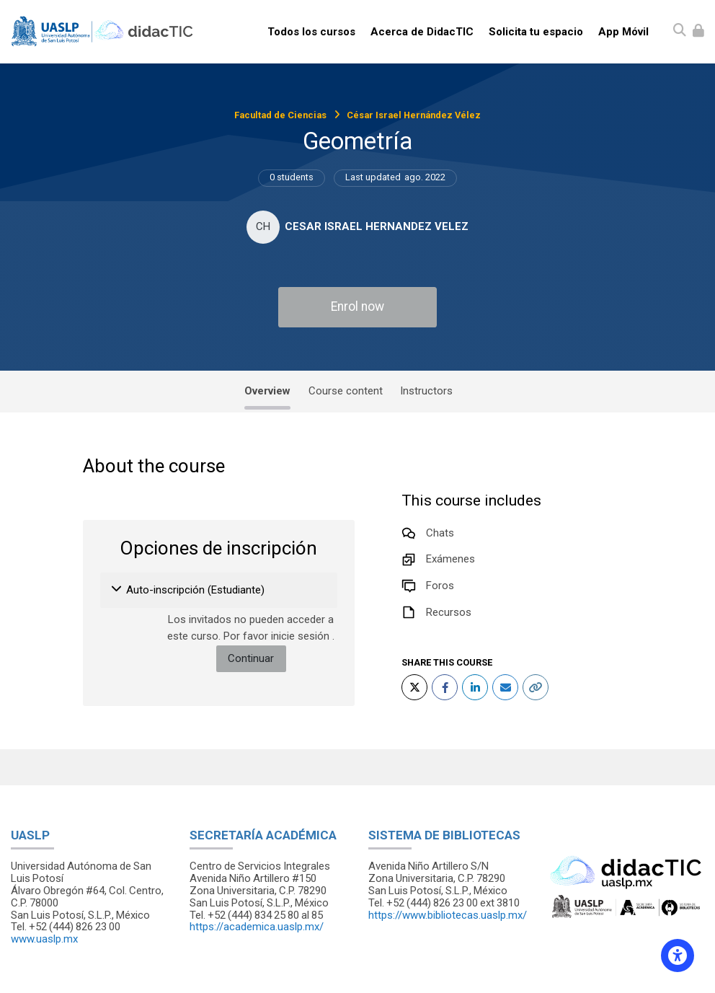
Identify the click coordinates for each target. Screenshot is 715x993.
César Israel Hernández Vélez (414, 115)
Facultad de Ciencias (280, 115)
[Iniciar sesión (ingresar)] (698, 31)
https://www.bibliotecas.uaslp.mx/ (447, 915)
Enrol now (357, 306)
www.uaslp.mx (44, 938)
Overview (267, 390)
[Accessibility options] (678, 955)
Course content (345, 390)
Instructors (426, 390)
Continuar (251, 658)
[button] (117, 590)
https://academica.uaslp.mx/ (257, 926)
